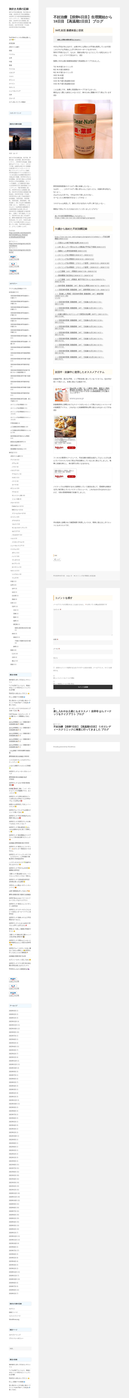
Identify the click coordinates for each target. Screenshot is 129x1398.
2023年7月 (12, 1114)
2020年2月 (12, 1229)
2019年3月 (12, 1265)
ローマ (14, 485)
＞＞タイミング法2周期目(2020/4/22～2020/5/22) (74, 259)
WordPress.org (14, 1319)
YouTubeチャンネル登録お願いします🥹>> (20, 38)
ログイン (12, 1309)
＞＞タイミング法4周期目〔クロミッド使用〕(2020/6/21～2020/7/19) (82, 267)
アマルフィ (15, 474)
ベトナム (12, 54)
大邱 (13, 657)
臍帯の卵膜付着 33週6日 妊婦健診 (20, 894)
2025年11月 (13, 1025)
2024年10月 (13, 1068)
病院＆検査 (14, 445)
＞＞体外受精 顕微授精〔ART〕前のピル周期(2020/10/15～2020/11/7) (82, 286)
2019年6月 (12, 1254)
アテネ (14, 492)
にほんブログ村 (14, 259)
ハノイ (14, 556)
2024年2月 (12, 1093)
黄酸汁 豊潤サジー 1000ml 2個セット (64, 470)
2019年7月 (12, 1250)
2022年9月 (12, 1140)
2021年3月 (12, 1182)
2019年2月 (12, 1268)
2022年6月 (12, 1147)
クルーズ (12, 98)
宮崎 (14, 614)
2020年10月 (13, 1200)
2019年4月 (12, 1261)
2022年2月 (12, 1154)
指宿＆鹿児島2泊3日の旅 (23, 628)
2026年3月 (12, 1011)
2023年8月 (12, 1111)
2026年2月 (12, 1014)
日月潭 (14, 596)
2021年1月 (12, 1190)
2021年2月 (12, 1186)
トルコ (11, 76)
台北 (13, 592)
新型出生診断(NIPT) (17, 442)
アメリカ (12, 69)
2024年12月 (13, 1061)
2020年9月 (12, 1204)
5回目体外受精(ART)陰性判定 (20, 382)
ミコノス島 (15, 499)
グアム (14, 463)
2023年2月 (12, 1132)
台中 (13, 589)
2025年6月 (12, 1039)
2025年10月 (13, 1029)
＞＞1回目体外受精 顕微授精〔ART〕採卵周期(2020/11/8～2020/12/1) (82, 290)
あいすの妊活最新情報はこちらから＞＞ (70, 216)
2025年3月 (12, 1050)
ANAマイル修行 (14, 47)
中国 (10, 62)
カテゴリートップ (15, 1335)
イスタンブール (17, 542)
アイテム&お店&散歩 (16, 289)
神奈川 (15, 637)
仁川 (13, 654)
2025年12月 (13, 1021)
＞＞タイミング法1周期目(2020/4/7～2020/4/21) (74, 255)
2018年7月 (12, 1286)
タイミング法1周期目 (17, 405)
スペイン (12, 84)
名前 (55, 639)
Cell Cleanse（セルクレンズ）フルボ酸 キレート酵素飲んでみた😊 (19, 716)
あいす (70, 576)
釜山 (13, 661)
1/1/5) (57, 298)
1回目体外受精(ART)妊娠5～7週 (20, 336)
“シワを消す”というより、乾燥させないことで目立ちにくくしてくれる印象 (20, 687)
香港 (10, 65)
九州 (13, 606)
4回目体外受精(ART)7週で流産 (20, 376)
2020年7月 (12, 1211)
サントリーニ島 (17, 495)
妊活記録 (12, 43)
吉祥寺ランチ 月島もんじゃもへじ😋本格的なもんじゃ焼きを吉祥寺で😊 (20, 942)
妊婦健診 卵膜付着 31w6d (17, 956)
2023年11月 (13, 1100)
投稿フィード (13, 1312)
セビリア (15, 531)
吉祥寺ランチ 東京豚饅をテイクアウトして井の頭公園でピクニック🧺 (20, 837)
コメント (57, 609)
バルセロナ (15, 535)
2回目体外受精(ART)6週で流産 (20, 359)
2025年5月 (12, 1043)
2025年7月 (12, 1036)
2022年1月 (12, 1157)
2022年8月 (12, 1143)
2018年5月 (12, 1293)
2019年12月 (13, 1236)
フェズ (14, 578)
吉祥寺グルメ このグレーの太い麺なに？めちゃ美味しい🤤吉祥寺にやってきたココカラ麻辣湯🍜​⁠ (20, 950)
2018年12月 (13, 1272)
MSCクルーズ (16, 510)
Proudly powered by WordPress (64, 747)
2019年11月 (13, 1240)
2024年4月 (12, 1086)
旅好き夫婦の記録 (19, 8)
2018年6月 (12, 1290)
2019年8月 (12, 1247)
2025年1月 (12, 1057)
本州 (13, 634)
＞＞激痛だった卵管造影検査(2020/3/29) (71, 251)
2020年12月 (13, 1193)
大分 (14, 610)
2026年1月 (12, 1018)
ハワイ (14, 467)
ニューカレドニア (15, 91)
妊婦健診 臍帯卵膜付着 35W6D (19, 843)
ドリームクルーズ (17, 513)
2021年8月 (12, 1165)
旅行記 (11, 452)
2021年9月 (12, 1161)
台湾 (10, 58)
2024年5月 (12, 1082)
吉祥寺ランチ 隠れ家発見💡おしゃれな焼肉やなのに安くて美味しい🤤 (20, 829)
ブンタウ (15, 560)
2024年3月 (12, 1089)
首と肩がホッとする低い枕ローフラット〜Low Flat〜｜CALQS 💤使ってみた (20, 702)
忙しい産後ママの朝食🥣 (17, 697)
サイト (55, 658)
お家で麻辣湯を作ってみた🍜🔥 (19, 891)
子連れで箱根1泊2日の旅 (23, 641)
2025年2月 (12, 1054)
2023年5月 (12, 1122)
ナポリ (14, 478)
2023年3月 (12, 1129)
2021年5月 (12, 1175)
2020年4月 (12, 1222)
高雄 (13, 599)
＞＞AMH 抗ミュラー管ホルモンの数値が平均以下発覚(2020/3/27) (80, 247)
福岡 (14, 621)
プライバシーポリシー (16, 1338)
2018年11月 (13, 1276)
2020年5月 (12, 1218)
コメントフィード (15, 1316)
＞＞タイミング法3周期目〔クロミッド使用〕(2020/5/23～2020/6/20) (82, 263)
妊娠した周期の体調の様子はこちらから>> (69, 39)
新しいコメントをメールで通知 (63, 678)
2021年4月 (12, 1179)
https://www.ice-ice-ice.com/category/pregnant (75, 218)
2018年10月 (13, 1279)
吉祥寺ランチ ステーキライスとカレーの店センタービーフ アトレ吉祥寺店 (20, 912)
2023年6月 (12, 1118)
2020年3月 (12, 1225)
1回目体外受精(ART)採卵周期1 (20, 347)
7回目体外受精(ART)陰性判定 (20, 393)
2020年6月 (12, 1215)
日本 (10, 95)
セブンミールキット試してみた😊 (20, 960)
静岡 (14, 646)
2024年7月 (12, 1075)
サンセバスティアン (18, 528)
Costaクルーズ (16, 506)
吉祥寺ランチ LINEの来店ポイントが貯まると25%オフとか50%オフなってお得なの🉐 (20, 798)
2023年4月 (12, 1125)
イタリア (12, 73)
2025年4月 (12, 1046)
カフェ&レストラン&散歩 (17, 102)
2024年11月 (13, 1064)
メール (56, 649)
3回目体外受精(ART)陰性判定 (20, 364)
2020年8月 (12, 1208)
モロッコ (12, 87)
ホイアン (15, 563)
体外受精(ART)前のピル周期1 (20, 436)
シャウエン (15, 574)
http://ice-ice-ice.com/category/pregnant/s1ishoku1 (77, 237)
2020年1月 (12, 1233)
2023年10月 (13, 1104)
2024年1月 (12, 1097)
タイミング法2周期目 (17, 408)
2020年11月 (13, 1197)
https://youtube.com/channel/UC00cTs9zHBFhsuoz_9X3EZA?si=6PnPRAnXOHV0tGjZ (20, 235)
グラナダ (15, 520)
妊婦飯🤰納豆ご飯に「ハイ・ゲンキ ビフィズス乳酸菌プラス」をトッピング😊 (20, 791)
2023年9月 (12, 1107)
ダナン (14, 553)
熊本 (14, 617)
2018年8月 (12, 1283)
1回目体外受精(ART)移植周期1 (20, 353)
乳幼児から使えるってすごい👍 (19, 693)
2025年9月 (12, 1032)
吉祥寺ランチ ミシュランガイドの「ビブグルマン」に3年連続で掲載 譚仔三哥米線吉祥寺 (20, 856)
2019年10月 (13, 1243)
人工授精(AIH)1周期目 (17, 427)
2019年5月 (12, 1258)
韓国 (10, 51)
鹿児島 (15, 624)
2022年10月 (13, 1136)
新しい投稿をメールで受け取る (63, 684)
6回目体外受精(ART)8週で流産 (20, 387)
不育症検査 (14, 423)
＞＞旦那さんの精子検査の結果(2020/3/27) (72, 243)
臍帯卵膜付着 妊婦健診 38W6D (19, 756)
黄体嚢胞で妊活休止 (16, 449)
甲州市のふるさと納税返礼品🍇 (19, 969)
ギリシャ (12, 80)
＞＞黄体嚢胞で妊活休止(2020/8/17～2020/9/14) (74, 275)
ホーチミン (15, 567)
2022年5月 (12, 1150)
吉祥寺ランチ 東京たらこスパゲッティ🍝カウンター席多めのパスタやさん (20, 849)
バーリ (14, 481)
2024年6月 (12, 1079)
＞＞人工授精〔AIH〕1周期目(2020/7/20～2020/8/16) (76, 271)
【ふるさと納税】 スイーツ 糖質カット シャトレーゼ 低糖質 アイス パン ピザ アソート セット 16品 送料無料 (65, 440)
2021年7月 (12, 1168)
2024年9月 (12, 1072)
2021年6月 (12, 1172)
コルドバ (15, 524)
